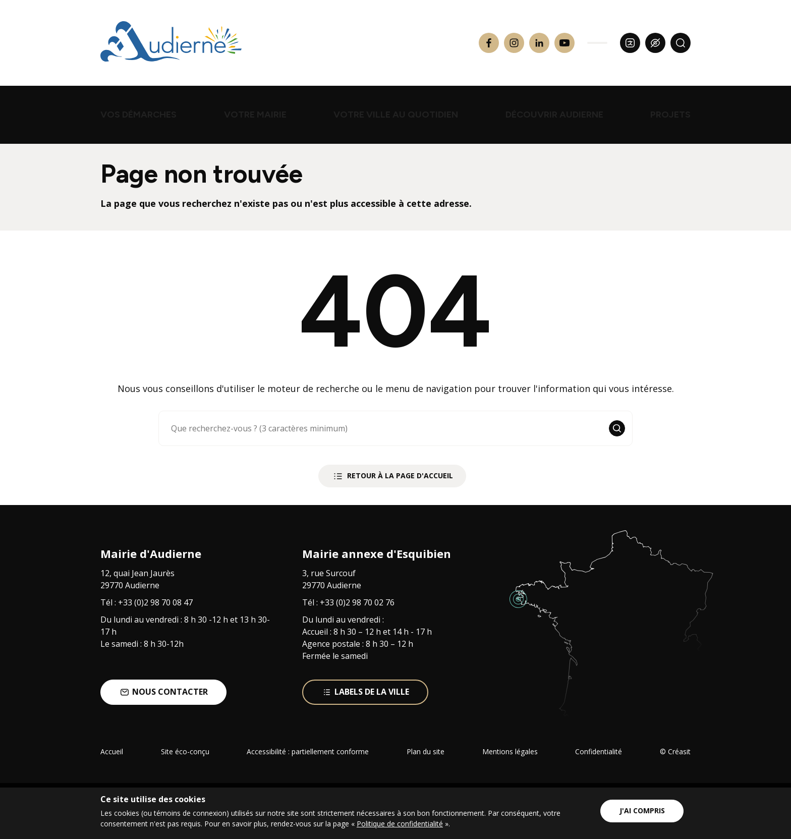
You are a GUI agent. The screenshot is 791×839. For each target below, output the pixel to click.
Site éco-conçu (185, 751)
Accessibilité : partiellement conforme (308, 751)
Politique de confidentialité (400, 823)
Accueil (111, 751)
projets (670, 114)
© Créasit (675, 751)
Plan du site (425, 751)
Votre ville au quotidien (395, 114)
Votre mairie (255, 114)
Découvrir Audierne (554, 114)
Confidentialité (598, 751)
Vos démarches (138, 114)
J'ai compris (642, 810)
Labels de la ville (365, 691)
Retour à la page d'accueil (392, 476)
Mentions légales (510, 751)
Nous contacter (164, 691)
